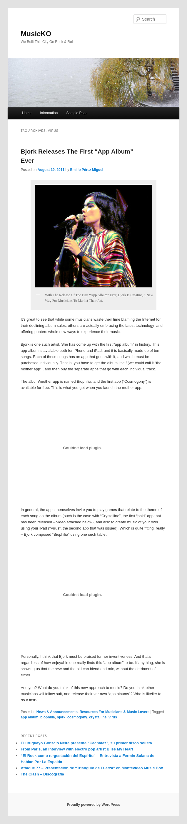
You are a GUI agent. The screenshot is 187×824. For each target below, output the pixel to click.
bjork (61, 717)
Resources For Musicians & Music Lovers (114, 712)
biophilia (47, 717)
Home (26, 113)
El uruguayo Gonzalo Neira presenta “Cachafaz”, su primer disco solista (86, 743)
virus (112, 717)
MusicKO (36, 34)
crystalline (97, 717)
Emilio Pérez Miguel (86, 170)
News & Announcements (57, 712)
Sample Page (76, 113)
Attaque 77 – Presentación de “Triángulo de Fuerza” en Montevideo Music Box (92, 768)
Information (49, 113)
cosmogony (77, 717)
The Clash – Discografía (42, 774)
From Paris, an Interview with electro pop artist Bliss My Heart (77, 749)
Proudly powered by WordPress (93, 805)
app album (29, 717)
